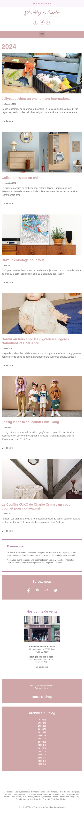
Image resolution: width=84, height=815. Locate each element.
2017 (40, 748)
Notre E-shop (42, 697)
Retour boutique (42, 3)
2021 (40, 735)
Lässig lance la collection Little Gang (30, 422)
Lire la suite (7, 121)
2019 (40, 742)
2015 (40, 755)
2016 (40, 751)
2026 (40, 719)
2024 (40, 726)
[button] (42, 34)
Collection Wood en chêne (22, 178)
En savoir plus (42, 667)
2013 (40, 761)
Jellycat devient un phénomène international (36, 98)
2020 (40, 739)
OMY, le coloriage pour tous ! (24, 260)
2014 (40, 758)
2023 (40, 729)
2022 (40, 732)
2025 (40, 723)
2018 (40, 745)
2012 (40, 764)
